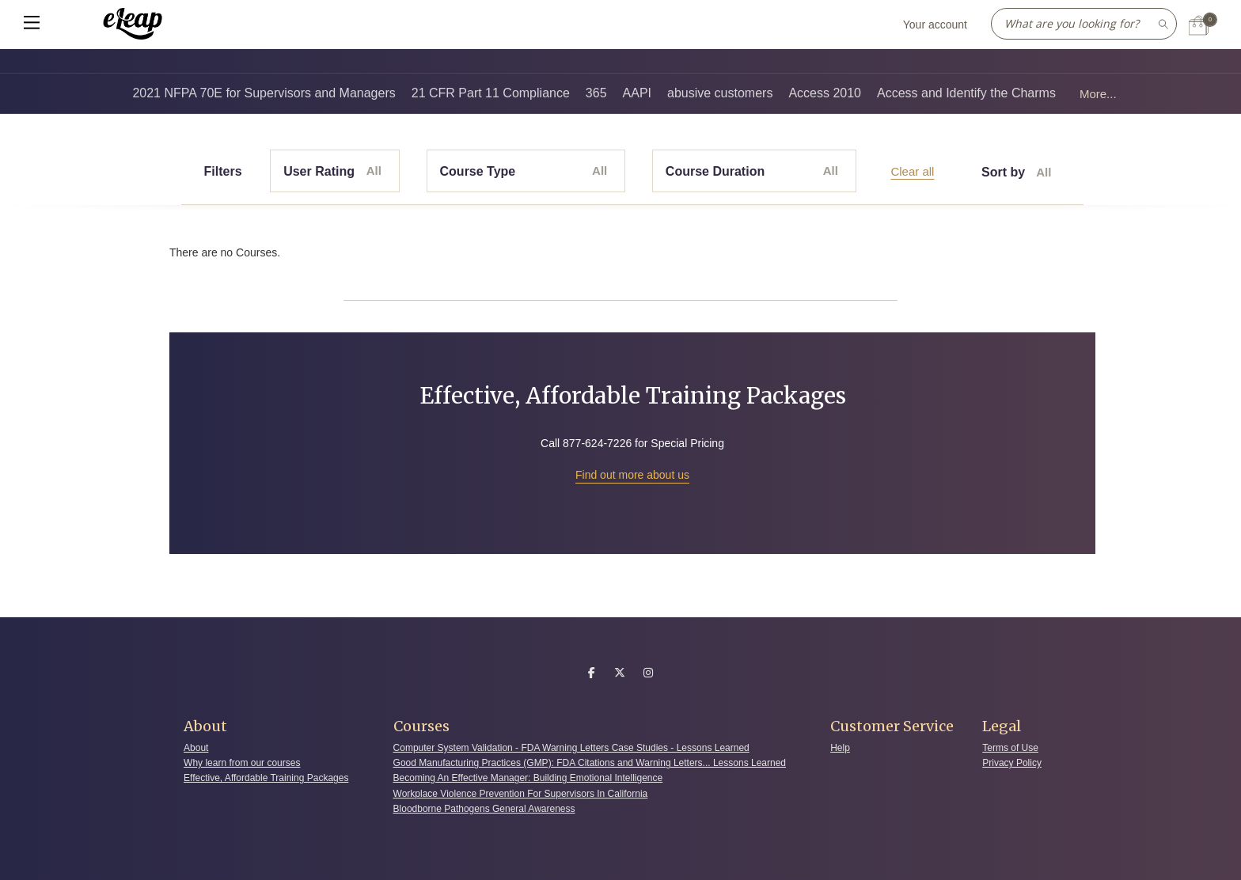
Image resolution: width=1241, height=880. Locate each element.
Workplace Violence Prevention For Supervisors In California (520, 793)
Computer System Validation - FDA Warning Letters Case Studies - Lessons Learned (571, 747)
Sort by (1016, 172)
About (196, 747)
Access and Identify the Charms (966, 93)
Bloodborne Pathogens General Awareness (484, 808)
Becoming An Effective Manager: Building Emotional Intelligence (528, 777)
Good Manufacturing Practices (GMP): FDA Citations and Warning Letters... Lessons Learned (589, 762)
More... (1098, 94)
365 (596, 93)
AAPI (637, 93)
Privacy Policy (1012, 762)
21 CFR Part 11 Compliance (491, 93)
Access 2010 (824, 93)
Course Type (524, 171)
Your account (935, 24)
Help (840, 747)
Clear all (912, 171)
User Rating (332, 171)
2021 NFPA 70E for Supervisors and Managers (263, 93)
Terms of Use (1010, 747)
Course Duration (752, 171)
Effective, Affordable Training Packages (266, 777)
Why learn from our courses (242, 762)
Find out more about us (632, 474)
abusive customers (719, 93)
